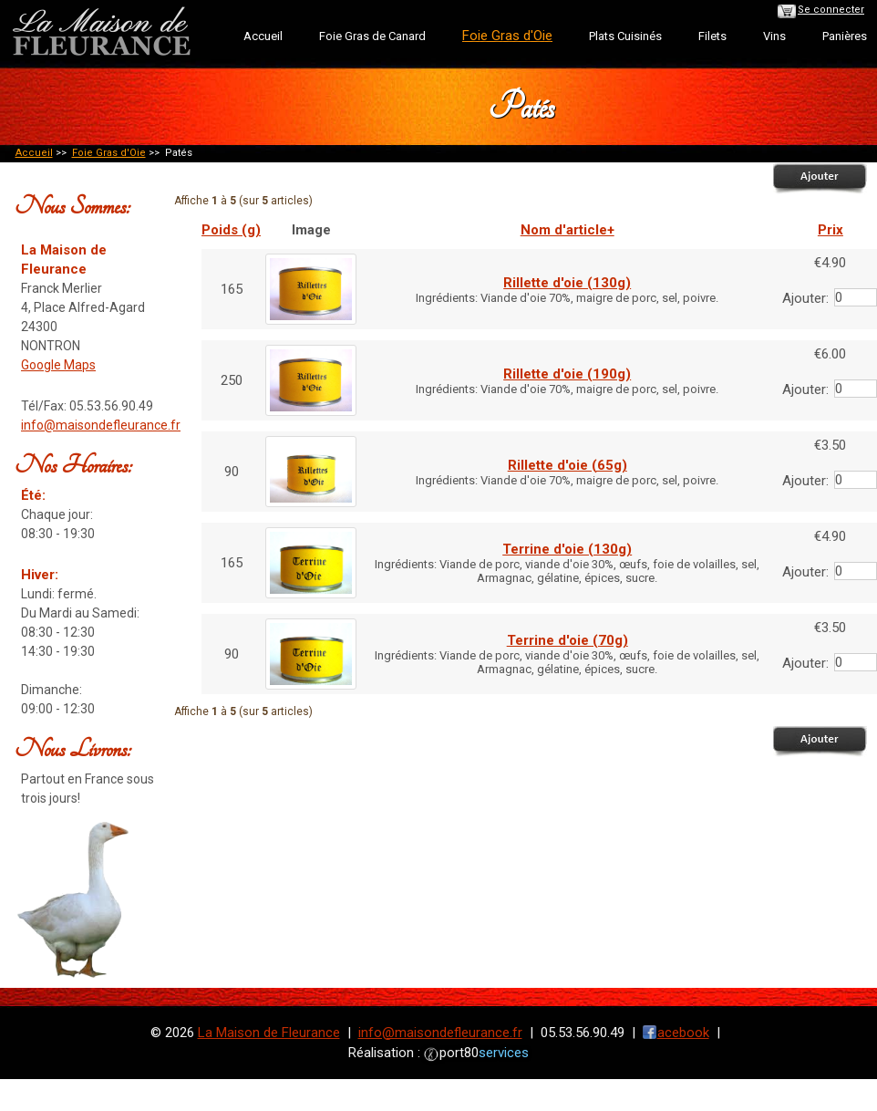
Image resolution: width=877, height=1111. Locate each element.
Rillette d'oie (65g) (567, 465)
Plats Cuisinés (625, 36)
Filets (712, 36)
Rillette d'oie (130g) (567, 283)
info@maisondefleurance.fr (101, 425)
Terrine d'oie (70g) (567, 640)
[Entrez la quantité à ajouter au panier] (855, 297)
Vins (774, 36)
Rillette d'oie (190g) (567, 374)
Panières (844, 36)
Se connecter (831, 10)
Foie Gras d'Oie (109, 153)
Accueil (263, 36)
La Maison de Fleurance (269, 1032)
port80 (484, 1052)
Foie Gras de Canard (372, 36)
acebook (683, 1032)
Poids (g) (231, 230)
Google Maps (58, 365)
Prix (830, 230)
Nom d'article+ (567, 230)
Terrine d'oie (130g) (567, 549)
